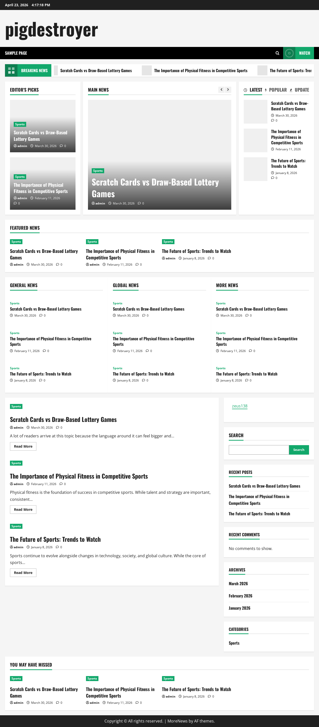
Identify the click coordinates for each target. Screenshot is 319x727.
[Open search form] (277, 53)
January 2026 (239, 608)
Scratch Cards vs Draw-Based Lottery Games (95, 70)
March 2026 (238, 583)
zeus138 (239, 406)
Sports (98, 171)
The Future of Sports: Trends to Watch (255, 169)
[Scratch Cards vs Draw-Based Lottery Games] (159, 155)
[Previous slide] (221, 90)
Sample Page (16, 53)
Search (236, 435)
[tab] (253, 91)
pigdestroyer (51, 28)
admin (100, 203)
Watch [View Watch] (296, 53)
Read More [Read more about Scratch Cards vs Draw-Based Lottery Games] (25, 447)
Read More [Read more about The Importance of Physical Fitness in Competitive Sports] (25, 510)
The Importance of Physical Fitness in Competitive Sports (199, 70)
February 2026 (240, 596)
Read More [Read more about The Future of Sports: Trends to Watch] (25, 573)
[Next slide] (228, 90)
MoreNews (177, 721)
